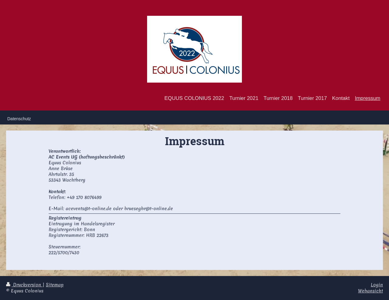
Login (377, 285)
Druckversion (24, 285)
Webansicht (370, 291)
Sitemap (55, 285)
